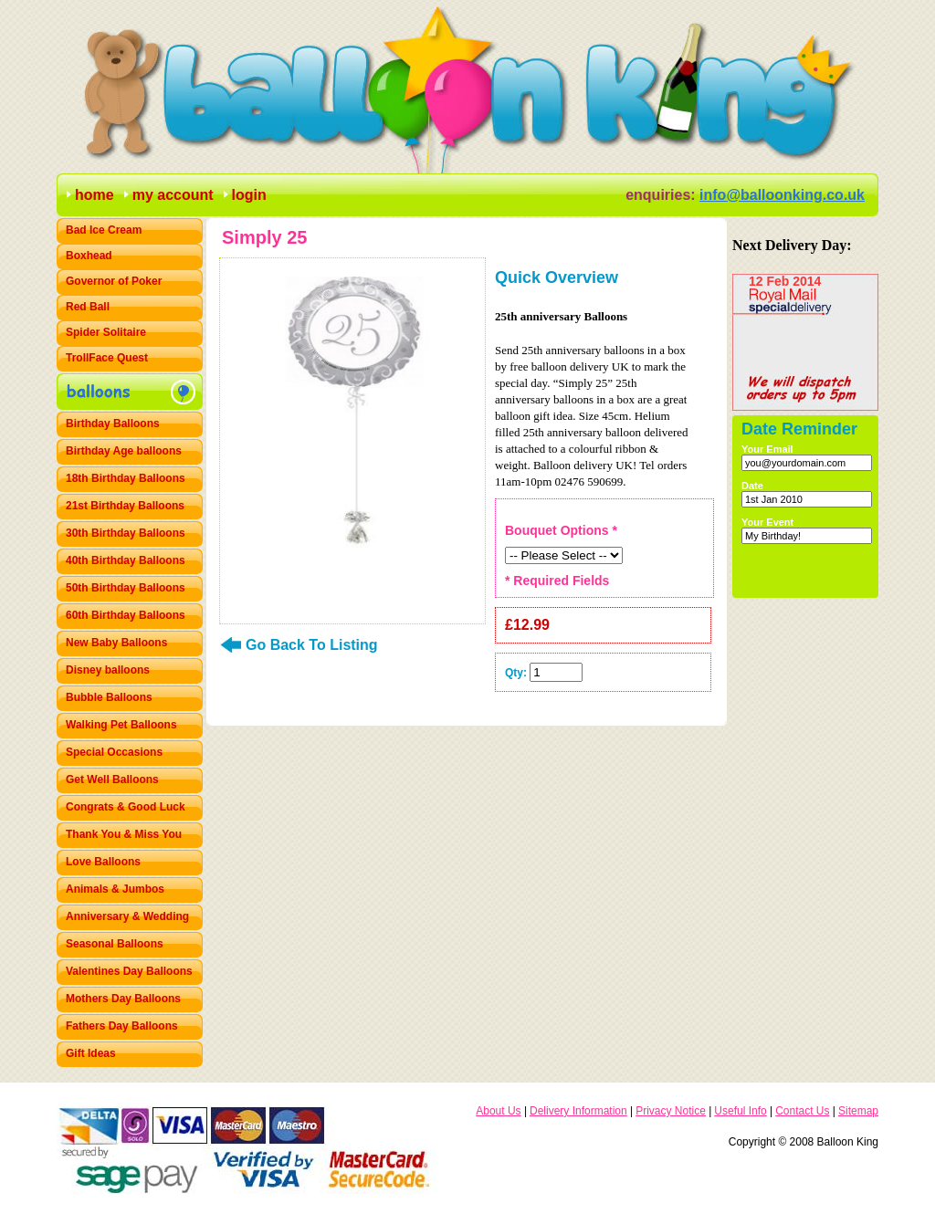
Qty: (516, 672)
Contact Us (802, 1110)
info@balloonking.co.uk (782, 195)
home (94, 195)
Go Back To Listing (312, 645)
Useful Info (740, 1110)
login (249, 195)
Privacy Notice (671, 1110)
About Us (498, 1110)
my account (173, 195)
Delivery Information (578, 1110)
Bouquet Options (561, 530)
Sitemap (858, 1110)
